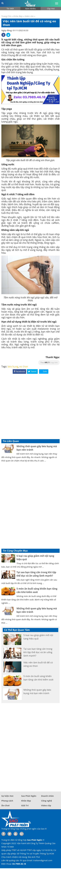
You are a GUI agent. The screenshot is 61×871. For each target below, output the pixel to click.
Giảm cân (29, 16)
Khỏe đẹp (18, 16)
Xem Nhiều (30, 8)
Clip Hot (51, 8)
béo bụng (13, 366)
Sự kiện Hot (7, 795)
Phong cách (7, 800)
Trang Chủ (6, 16)
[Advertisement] (30, 406)
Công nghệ (46, 800)
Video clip (46, 805)
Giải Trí (25, 805)
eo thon (23, 366)
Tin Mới (10, 8)
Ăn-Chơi (5, 805)
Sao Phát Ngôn (28, 795)
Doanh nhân (47, 795)
